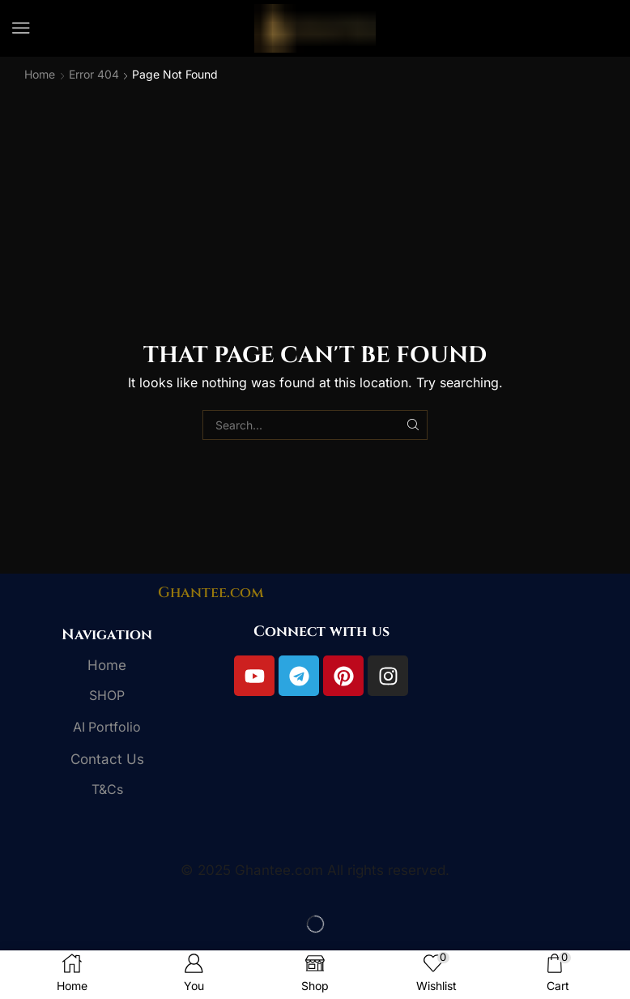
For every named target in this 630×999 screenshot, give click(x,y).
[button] (21, 28)
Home (39, 74)
